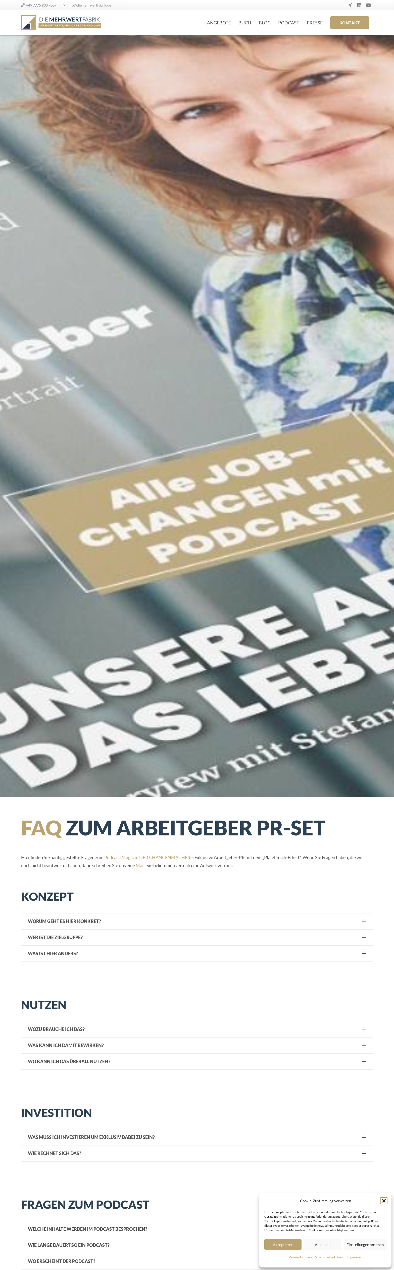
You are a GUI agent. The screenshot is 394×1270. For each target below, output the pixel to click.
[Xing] (350, 5)
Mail (140, 865)
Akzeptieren (283, 1244)
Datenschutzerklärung (329, 1257)
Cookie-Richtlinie (300, 1257)
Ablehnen (322, 1244)
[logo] (61, 22)
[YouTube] (368, 5)
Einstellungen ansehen (365, 1244)
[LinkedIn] (359, 5)
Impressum (354, 1257)
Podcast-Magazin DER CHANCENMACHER (147, 857)
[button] (383, 1200)
